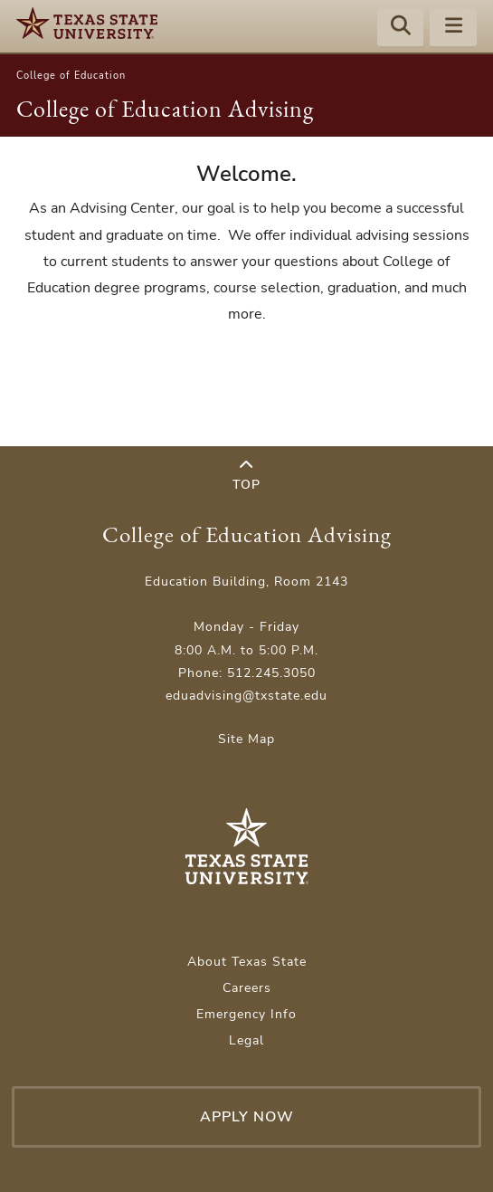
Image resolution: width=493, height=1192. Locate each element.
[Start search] (400, 28)
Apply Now (247, 1117)
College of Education (71, 75)
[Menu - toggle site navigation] (453, 28)
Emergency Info (246, 1014)
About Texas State (247, 961)
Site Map (246, 739)
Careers (247, 988)
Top (246, 475)
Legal (246, 1040)
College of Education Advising (165, 108)
